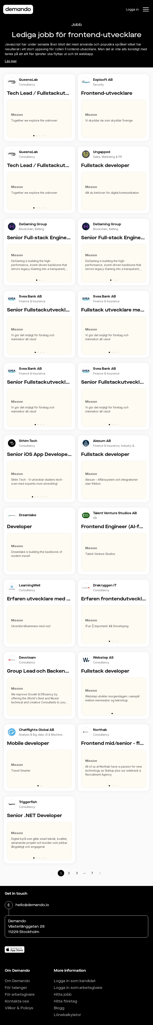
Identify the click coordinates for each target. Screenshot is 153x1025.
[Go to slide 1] (33, 135)
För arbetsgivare (20, 994)
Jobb (76, 24)
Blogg (59, 1008)
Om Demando (17, 981)
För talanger (16, 987)
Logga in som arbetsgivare (78, 987)
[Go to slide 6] (46, 496)
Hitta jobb (63, 994)
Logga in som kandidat (75, 981)
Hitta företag (65, 1001)
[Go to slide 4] (42, 135)
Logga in (132, 9)
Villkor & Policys (19, 1008)
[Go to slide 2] (36, 135)
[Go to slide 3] (39, 135)
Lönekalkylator (67, 1014)
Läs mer (11, 61)
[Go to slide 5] (45, 135)
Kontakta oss (17, 1001)
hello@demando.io (32, 905)
